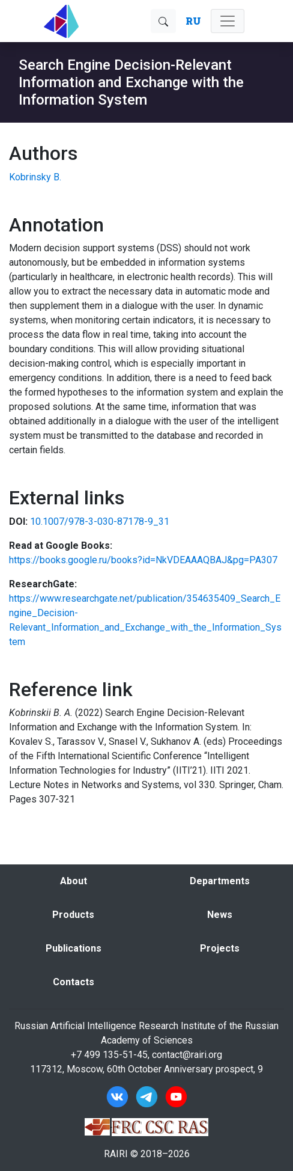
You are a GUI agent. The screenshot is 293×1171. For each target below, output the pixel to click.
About (73, 881)
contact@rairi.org (187, 1054)
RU (193, 20)
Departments (220, 881)
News (219, 914)
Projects (220, 948)
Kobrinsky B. (35, 177)
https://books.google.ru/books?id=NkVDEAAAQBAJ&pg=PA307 (143, 560)
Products (73, 914)
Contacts (73, 982)
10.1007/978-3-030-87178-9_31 (99, 521)
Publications (73, 948)
